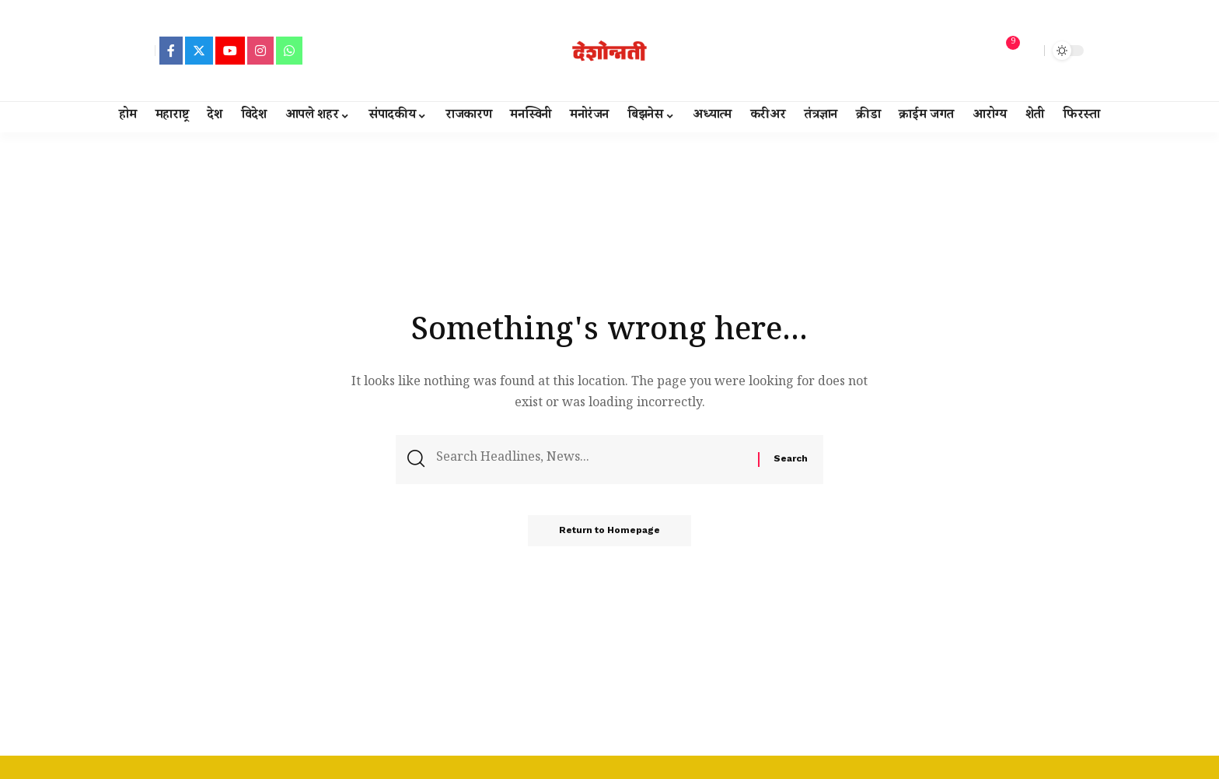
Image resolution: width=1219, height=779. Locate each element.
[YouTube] (230, 51)
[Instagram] (260, 51)
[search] (1028, 50)
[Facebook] (171, 51)
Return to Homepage (609, 530)
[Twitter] (199, 51)
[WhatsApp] (289, 51)
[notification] (1005, 50)
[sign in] (141, 50)
